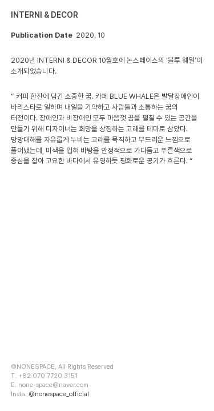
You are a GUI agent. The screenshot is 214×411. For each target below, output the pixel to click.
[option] (107, 263)
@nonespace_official (59, 394)
